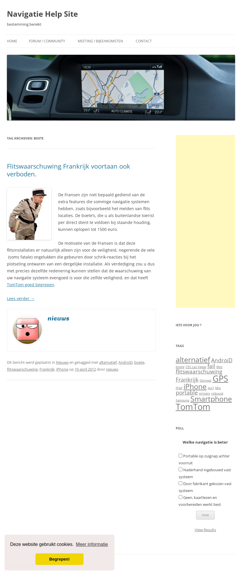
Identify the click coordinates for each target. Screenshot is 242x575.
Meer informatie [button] (92, 544)
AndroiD (125, 362)
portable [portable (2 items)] (187, 392)
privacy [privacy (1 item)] (204, 393)
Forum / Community (47, 41)
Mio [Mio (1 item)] (218, 388)
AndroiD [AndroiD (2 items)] (221, 360)
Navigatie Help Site (42, 14)
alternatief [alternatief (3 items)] (193, 359)
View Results (205, 529)
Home (12, 41)
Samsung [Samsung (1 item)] (182, 400)
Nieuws (62, 362)
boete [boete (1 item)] (180, 367)
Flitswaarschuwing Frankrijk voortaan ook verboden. (68, 170)
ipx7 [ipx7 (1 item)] (211, 388)
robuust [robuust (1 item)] (217, 393)
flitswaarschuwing (22, 369)
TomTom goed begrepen (30, 284)
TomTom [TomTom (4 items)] (193, 406)
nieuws (112, 369)
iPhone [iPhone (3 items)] (195, 386)
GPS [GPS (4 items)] (220, 378)
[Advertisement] (205, 221)
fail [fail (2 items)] (211, 366)
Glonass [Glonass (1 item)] (205, 380)
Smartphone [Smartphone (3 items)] (211, 399)
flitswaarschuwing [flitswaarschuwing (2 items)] (199, 371)
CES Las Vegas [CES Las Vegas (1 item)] (196, 367)
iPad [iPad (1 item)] (179, 388)
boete (139, 362)
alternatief (108, 362)
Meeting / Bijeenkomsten (100, 41)
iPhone (62, 369)
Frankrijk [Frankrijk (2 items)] (187, 379)
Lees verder (21, 298)
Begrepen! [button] (59, 559)
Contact (144, 41)
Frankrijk (46, 369)
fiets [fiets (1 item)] (219, 367)
